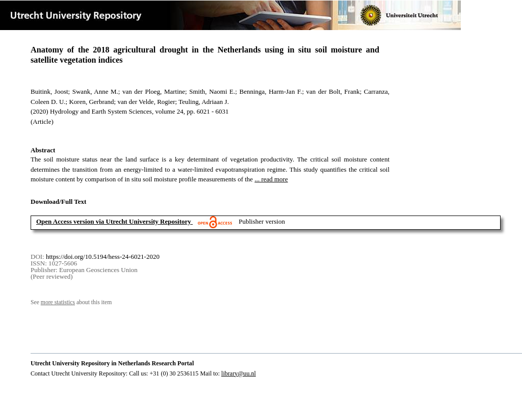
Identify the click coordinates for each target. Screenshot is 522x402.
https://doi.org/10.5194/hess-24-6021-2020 (103, 256)
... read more (271, 179)
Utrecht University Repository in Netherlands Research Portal (112, 363)
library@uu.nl (238, 373)
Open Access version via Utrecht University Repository (113, 221)
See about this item (71, 302)
